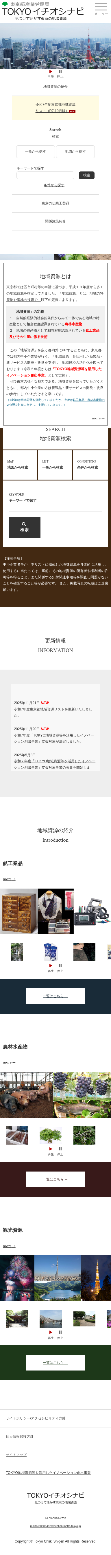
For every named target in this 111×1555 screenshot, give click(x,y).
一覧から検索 (57, 464)
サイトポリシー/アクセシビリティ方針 (36, 1418)
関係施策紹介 (55, 221)
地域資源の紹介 (55, 87)
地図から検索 (22, 464)
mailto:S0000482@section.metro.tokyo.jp (55, 1525)
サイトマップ (16, 1455)
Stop (60, 71)
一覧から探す (35, 151)
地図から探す (75, 151)
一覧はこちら (53, 996)
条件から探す (54, 185)
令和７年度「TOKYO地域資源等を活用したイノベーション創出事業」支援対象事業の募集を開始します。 (54, 767)
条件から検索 (92, 464)
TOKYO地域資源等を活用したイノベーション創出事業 (48, 1473)
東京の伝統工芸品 (55, 203)
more (96, 418)
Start (50, 71)
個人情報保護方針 (20, 1437)
